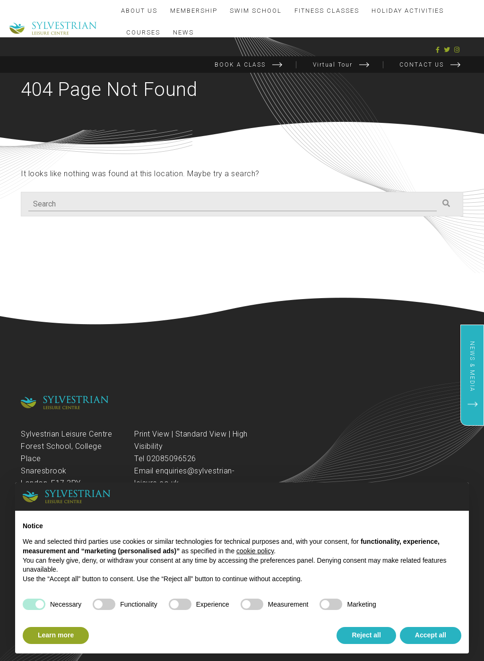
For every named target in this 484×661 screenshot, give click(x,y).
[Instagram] (457, 49)
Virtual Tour (333, 64)
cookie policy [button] (255, 551)
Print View (151, 433)
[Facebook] (438, 49)
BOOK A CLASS (240, 64)
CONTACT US (421, 64)
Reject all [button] (366, 635)
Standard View (201, 433)
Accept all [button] (430, 635)
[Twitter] (447, 49)
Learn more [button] (56, 635)
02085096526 (171, 458)
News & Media (472, 366)
